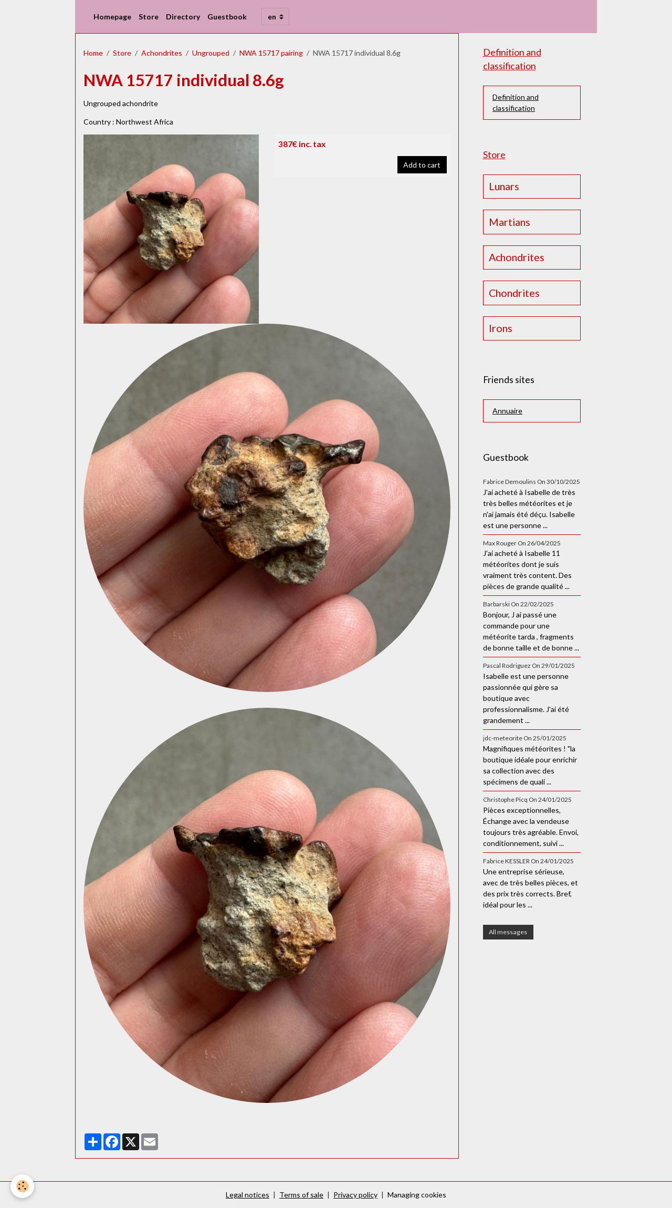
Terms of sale (301, 1194)
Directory (183, 16)
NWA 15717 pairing (271, 52)
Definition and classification (515, 102)
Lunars (504, 186)
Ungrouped (210, 52)
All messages (508, 932)
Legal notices (247, 1194)
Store (149, 16)
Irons (500, 328)
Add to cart (421, 164)
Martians (509, 222)
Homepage (112, 16)
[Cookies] (22, 1186)
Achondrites (161, 52)
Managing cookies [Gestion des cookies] (416, 1194)
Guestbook (227, 16)
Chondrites (514, 293)
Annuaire (507, 410)
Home (93, 52)
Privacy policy (355, 1194)
